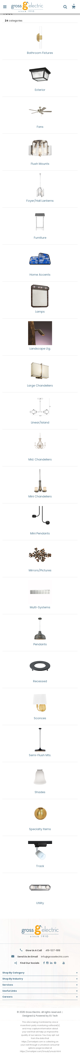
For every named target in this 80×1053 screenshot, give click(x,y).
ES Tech (53, 1015)
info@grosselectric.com (55, 956)
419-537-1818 (53, 950)
